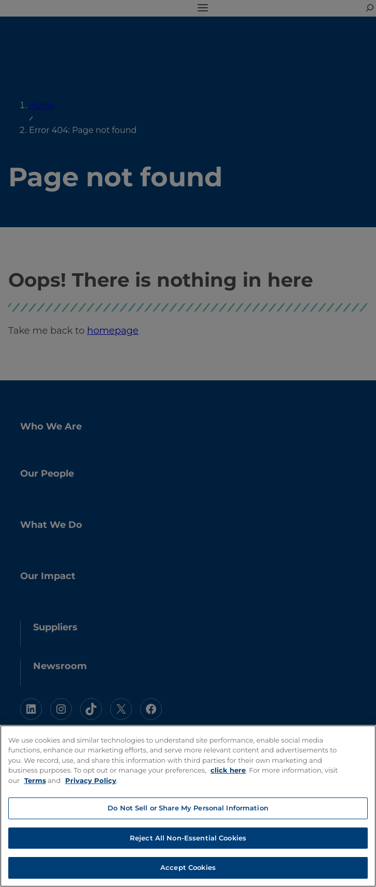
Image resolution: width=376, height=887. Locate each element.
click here (228, 770)
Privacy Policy (90, 780)
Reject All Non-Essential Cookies (188, 838)
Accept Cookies (188, 867)
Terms (35, 780)
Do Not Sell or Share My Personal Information (188, 808)
